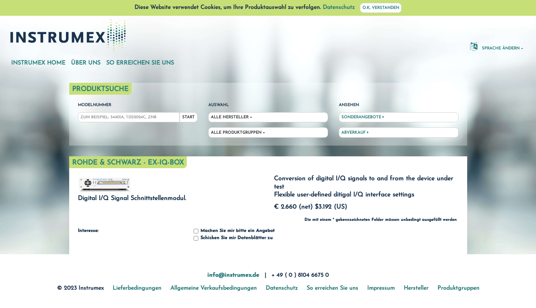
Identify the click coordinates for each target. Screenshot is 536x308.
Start (188, 117)
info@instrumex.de (233, 275)
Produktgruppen (458, 288)
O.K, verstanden (380, 8)
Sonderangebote (362, 117)
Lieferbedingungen (137, 288)
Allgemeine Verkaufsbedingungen (213, 288)
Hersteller (416, 288)
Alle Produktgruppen (236, 133)
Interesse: (88, 231)
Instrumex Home (38, 63)
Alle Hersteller (229, 117)
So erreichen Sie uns (140, 63)
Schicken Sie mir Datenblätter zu (233, 238)
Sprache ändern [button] (495, 46)
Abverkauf (355, 133)
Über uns (85, 63)
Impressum (381, 288)
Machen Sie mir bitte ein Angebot (234, 231)
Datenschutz (339, 7)
